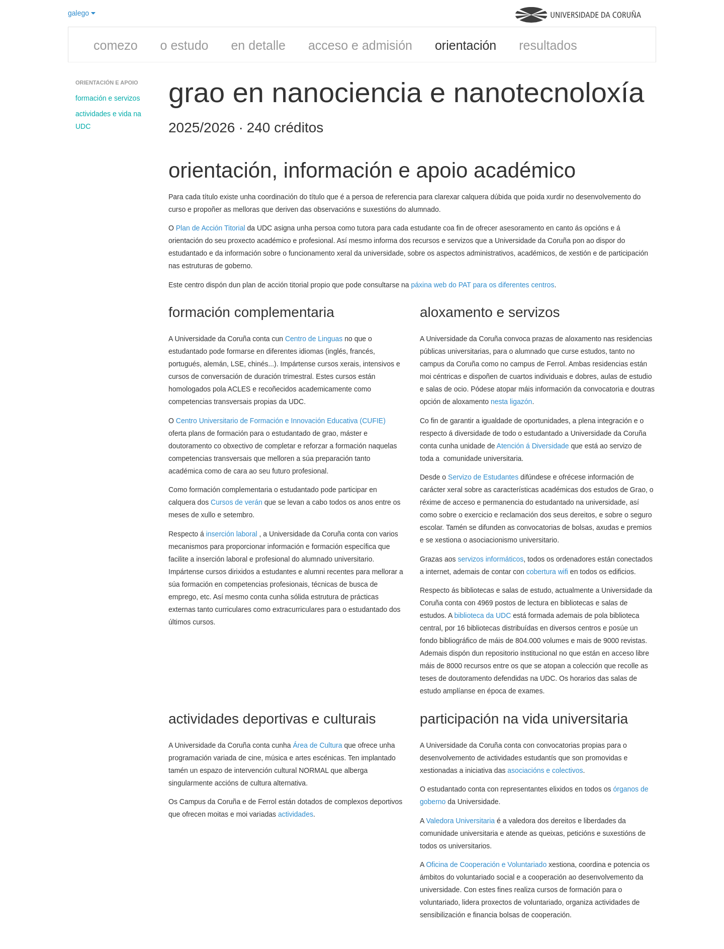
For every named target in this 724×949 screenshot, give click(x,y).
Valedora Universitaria (460, 821)
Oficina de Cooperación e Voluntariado (486, 864)
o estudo (184, 45)
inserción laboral (232, 534)
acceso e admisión (360, 45)
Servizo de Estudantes (483, 477)
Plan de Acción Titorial (210, 228)
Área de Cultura (317, 745)
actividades (295, 814)
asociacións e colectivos (545, 770)
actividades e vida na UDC (108, 120)
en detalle (258, 45)
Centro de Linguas (313, 339)
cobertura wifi (547, 572)
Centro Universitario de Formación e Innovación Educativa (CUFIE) (281, 421)
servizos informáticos (490, 559)
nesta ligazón (511, 402)
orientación (465, 45)
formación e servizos (107, 98)
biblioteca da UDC (484, 615)
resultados (548, 45)
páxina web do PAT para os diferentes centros (483, 285)
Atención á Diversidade (533, 446)
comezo (116, 45)
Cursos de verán (236, 502)
